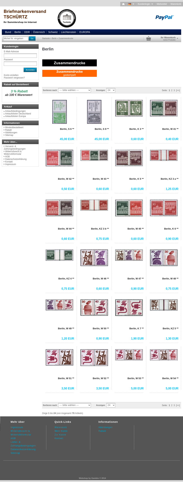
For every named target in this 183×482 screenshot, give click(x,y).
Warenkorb (176, 4)
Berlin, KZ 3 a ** (169, 178)
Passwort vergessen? (14, 77)
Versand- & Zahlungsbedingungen (15, 147)
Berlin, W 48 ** (170, 278)
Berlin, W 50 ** (101, 328)
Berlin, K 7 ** (136, 328)
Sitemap (9, 135)
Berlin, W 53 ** (136, 378)
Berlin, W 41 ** (170, 129)
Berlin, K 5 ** (136, 178)
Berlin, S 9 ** (102, 129)
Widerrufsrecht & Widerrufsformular (13, 152)
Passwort (8, 59)
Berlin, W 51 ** (66, 378)
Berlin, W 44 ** (66, 228)
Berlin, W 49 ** (66, 328)
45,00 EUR (67, 139)
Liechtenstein (68, 32)
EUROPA (84, 32)
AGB (7, 156)
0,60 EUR (137, 139)
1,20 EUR (67, 338)
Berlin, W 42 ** (66, 178)
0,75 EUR (102, 238)
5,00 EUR (137, 388)
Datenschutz (18, 449)
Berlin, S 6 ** (67, 129)
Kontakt (9, 161)
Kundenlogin (145, 4)
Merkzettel (162, 4)
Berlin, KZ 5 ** (170, 328)
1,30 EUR (172, 338)
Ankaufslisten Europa (15, 116)
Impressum (10, 164)
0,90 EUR (172, 238)
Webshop (83, 478)
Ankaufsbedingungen (15, 111)
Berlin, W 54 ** (170, 378)
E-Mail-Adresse (11, 51)
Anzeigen (100, 90)
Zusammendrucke (66, 38)
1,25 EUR (172, 188)
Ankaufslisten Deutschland (18, 113)
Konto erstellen (11, 75)
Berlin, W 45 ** (136, 228)
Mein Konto (61, 431)
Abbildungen (11, 132)
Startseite (46, 38)
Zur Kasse (60, 434)
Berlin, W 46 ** (101, 278)
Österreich (39, 32)
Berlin (17, 32)
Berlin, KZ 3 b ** (100, 228)
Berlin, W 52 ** (101, 378)
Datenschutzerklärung (16, 159)
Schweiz (53, 32)
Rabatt (8, 130)
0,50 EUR (67, 188)
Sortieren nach (50, 90)
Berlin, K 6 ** (171, 228)
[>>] (178, 90)
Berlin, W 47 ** (136, 278)
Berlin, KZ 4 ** (66, 278)
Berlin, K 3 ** (136, 129)
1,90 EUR (137, 338)
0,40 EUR (172, 139)
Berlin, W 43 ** (101, 178)
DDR (27, 32)
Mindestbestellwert (14, 127)
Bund (8, 32)
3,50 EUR (67, 388)
